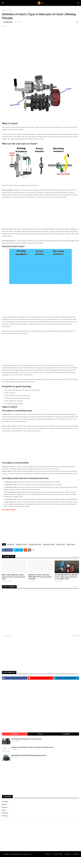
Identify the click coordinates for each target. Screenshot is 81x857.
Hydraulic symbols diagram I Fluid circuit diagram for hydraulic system (32, 747)
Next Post (75, 635)
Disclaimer (68, 854)
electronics (5, 816)
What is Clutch (71, 544)
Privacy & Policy (57, 854)
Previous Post (7, 635)
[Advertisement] (40, 50)
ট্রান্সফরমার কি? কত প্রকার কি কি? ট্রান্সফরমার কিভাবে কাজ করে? (29, 755)
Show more (76, 556)
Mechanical (5, 813)
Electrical (4, 807)
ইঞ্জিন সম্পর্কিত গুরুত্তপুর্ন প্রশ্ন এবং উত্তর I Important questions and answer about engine (13, 577)
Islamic (4, 810)
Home (3, 10)
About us (48, 854)
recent (40, 734)
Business (4, 804)
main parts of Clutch (48, 544)
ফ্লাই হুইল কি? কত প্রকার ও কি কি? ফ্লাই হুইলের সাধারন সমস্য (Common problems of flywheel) (40, 577)
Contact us (76, 854)
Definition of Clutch (21, 544)
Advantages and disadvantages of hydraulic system (26, 739)
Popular (15, 734)
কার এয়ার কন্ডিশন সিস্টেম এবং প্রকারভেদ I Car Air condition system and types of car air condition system (66, 577)
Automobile (9, 10)
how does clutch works (35, 544)
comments (66, 734)
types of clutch (61, 544)
